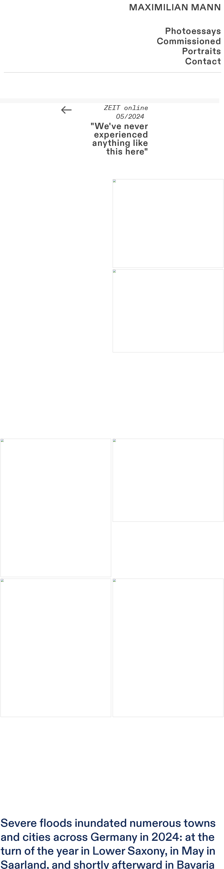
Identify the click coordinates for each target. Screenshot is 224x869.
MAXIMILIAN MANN (175, 7)
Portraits (201, 51)
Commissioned (189, 41)
